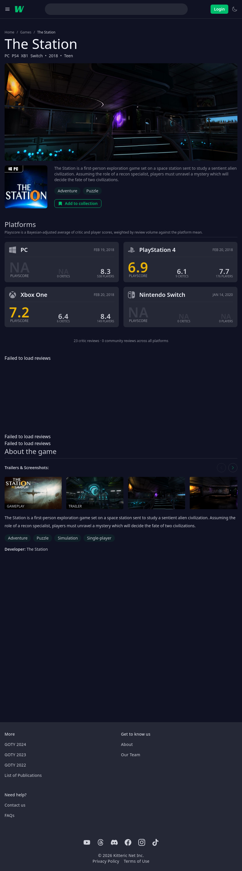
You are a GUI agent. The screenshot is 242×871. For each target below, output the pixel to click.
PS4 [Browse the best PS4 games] (15, 55)
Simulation (68, 538)
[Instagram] (141, 842)
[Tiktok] (155, 842)
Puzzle (92, 190)
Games (25, 32)
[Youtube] (86, 842)
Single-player (99, 538)
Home (9, 32)
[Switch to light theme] (234, 9)
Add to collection (78, 203)
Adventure (67, 190)
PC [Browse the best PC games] (7, 55)
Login (219, 9)
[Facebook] (128, 842)
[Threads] (100, 842)
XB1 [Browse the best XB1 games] (24, 55)
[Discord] (114, 842)
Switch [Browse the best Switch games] (37, 55)
